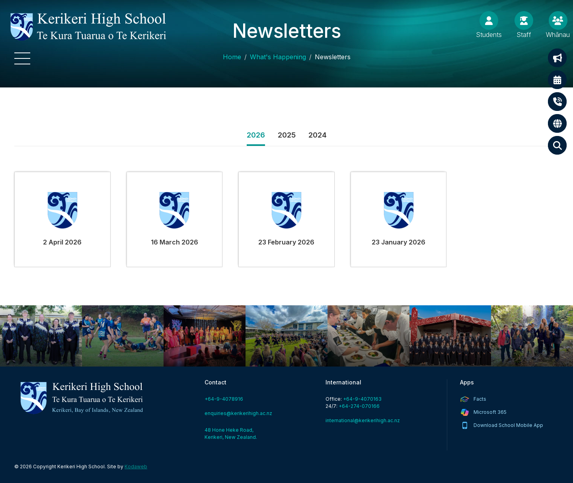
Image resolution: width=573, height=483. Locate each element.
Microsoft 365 (490, 412)
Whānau (558, 35)
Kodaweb (136, 466)
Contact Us (557, 101)
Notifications (557, 57)
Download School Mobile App (508, 425)
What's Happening (278, 57)
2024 (317, 135)
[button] (22, 58)
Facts (480, 399)
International (557, 123)
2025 (287, 135)
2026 (256, 135)
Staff (523, 35)
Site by (127, 466)
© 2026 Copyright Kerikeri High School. (60, 466)
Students (489, 35)
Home (232, 57)
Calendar (557, 79)
